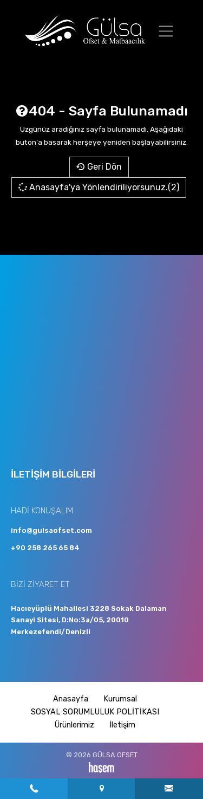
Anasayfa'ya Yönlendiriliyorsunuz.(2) (98, 188)
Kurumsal (120, 699)
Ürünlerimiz (74, 725)
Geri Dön (99, 167)
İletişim (122, 725)
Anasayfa (70, 699)
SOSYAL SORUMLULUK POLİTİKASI (95, 712)
